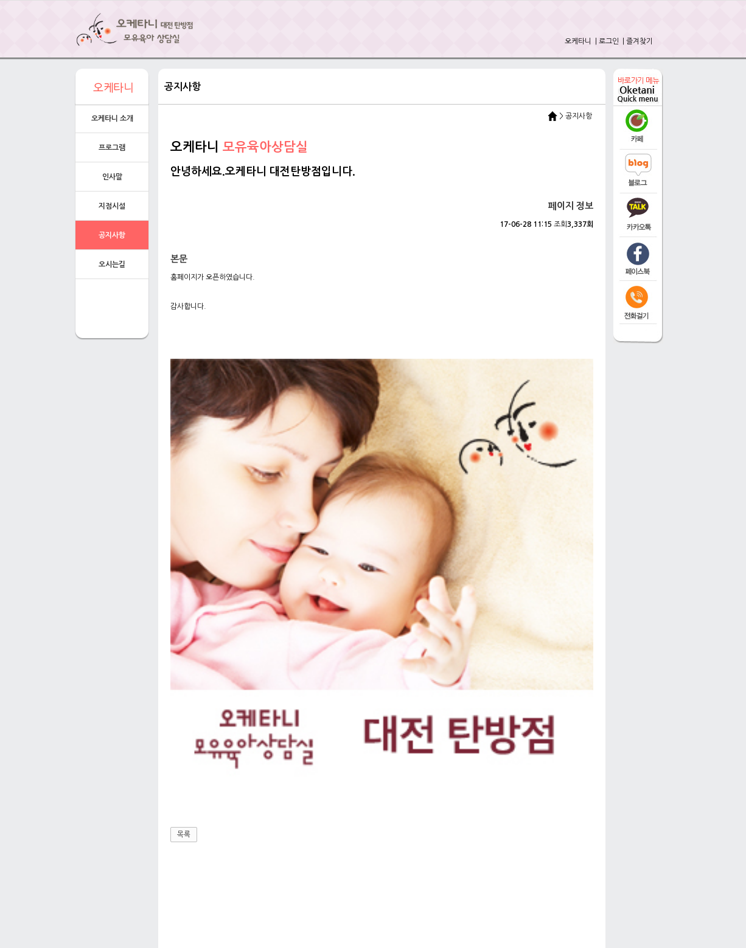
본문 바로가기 (0, 0)
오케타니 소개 (112, 118)
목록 (183, 594)
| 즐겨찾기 (637, 41)
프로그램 (112, 147)
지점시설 (112, 206)
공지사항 (112, 235)
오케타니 (578, 41)
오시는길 (112, 264)
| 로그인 (606, 41)
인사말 (112, 177)
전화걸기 (324, 785)
